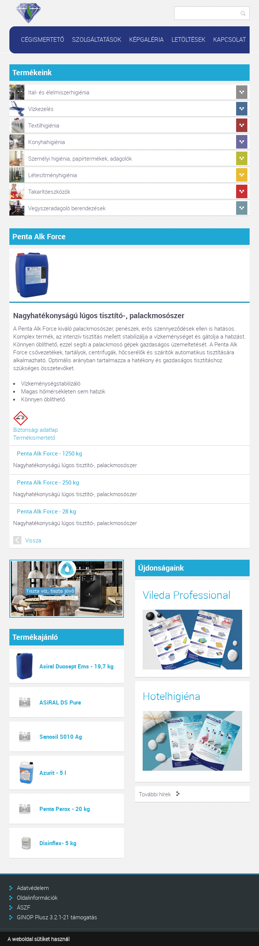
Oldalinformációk (37, 897)
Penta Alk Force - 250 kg (48, 482)
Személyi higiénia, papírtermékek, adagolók (80, 158)
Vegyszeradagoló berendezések (66, 208)
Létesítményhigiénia (52, 175)
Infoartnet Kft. (225, 937)
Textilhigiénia (43, 125)
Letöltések (188, 39)
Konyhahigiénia (46, 142)
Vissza (33, 540)
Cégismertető (42, 39)
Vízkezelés (41, 108)
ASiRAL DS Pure (60, 702)
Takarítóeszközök (49, 191)
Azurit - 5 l (52, 772)
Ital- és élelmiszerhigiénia (58, 92)
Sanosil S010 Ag (60, 736)
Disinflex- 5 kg (57, 843)
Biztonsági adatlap (35, 429)
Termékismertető (34, 437)
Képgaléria (146, 39)
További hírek (155, 794)
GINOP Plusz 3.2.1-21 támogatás (57, 917)
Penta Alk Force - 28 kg (46, 511)
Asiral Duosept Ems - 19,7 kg (76, 666)
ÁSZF (23, 907)
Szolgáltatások (96, 39)
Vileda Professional (186, 595)
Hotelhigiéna (171, 696)
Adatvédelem (33, 887)
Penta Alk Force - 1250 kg (49, 453)
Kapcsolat (229, 39)
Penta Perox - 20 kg (64, 808)
